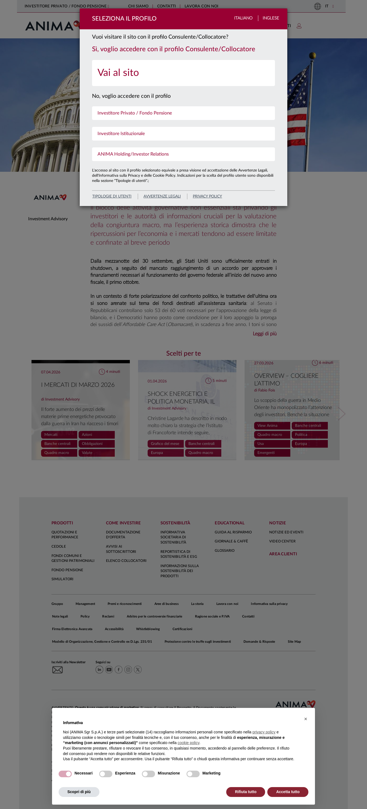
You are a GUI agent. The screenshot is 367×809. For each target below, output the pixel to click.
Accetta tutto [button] (288, 792)
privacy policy (207, 196)
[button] (305, 718)
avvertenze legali (162, 196)
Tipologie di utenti (111, 196)
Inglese (271, 18)
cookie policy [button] (188, 743)
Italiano (243, 18)
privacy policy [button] (264, 732)
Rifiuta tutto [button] (246, 792)
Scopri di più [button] (79, 792)
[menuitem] (183, 73)
